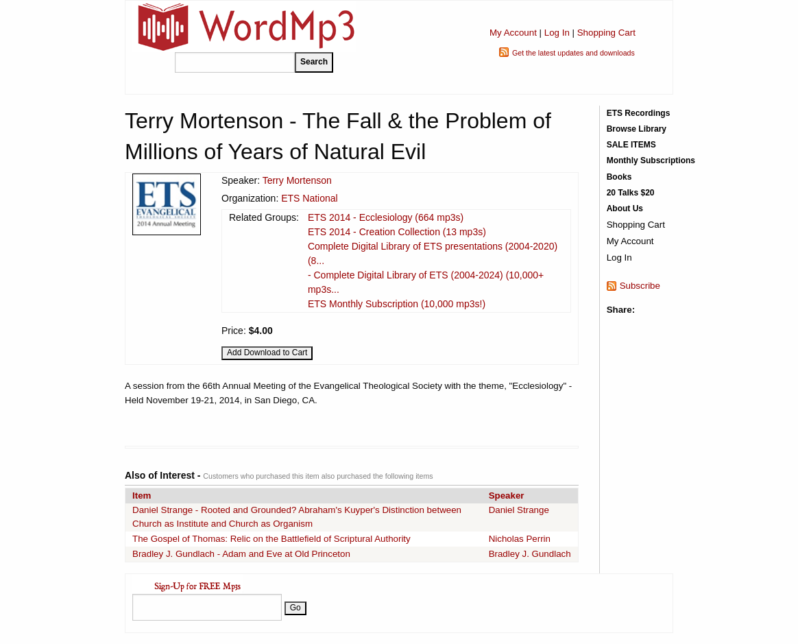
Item (141, 495)
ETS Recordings (638, 113)
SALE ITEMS (631, 145)
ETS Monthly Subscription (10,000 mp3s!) (396, 303)
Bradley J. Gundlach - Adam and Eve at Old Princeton (241, 554)
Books (619, 177)
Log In (557, 32)
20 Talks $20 (631, 193)
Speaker (506, 495)
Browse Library (636, 129)
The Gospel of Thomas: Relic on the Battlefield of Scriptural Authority (271, 539)
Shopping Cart (606, 32)
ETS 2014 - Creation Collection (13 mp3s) (397, 231)
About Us (625, 208)
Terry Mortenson (297, 180)
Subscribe (640, 286)
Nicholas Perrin (520, 539)
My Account (513, 32)
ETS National (309, 198)
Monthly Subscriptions (651, 160)
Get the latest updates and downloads (573, 53)
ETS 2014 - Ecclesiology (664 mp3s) (385, 217)
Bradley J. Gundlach (530, 554)
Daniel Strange (519, 510)
